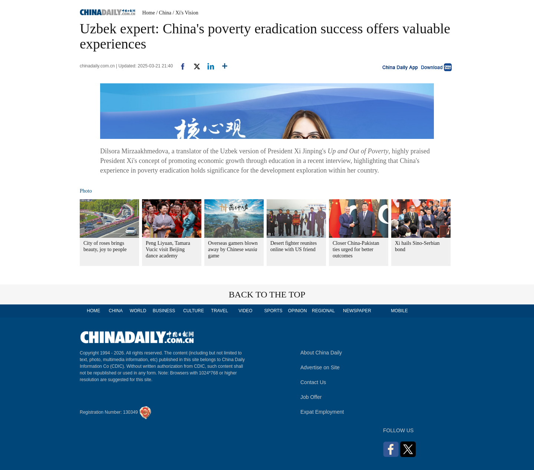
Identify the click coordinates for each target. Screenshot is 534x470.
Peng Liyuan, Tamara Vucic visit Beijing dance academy (168, 249)
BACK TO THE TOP (267, 294)
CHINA (115, 310)
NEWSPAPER (356, 310)
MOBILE (399, 310)
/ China (163, 13)
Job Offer (311, 397)
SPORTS (273, 310)
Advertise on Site (320, 367)
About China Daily (321, 353)
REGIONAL (323, 310)
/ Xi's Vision (185, 13)
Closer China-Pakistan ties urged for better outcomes (356, 249)
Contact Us (313, 382)
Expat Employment (322, 412)
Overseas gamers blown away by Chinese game (233, 249)
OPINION (297, 310)
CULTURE (193, 310)
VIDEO (245, 310)
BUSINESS (164, 310)
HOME (93, 310)
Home (148, 13)
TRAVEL (219, 310)
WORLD (138, 310)
